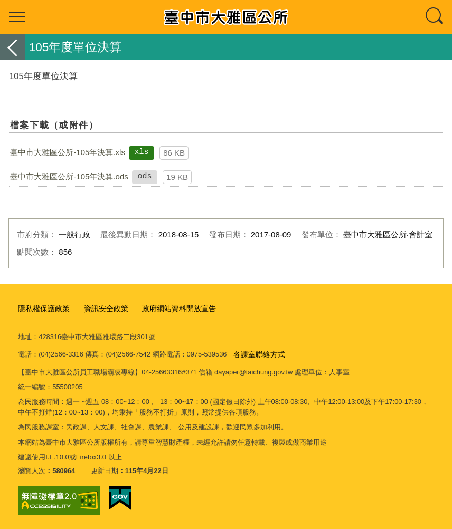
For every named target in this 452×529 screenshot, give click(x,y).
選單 (17, 17)
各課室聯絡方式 (257, 353)
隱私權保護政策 (42, 308)
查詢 (435, 17)
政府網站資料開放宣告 (169, 308)
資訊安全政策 (100, 308)
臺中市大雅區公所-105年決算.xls (67, 152)
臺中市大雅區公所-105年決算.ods (69, 176)
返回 (12, 47)
